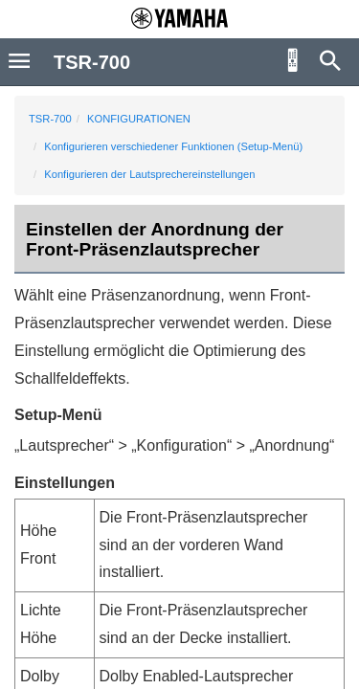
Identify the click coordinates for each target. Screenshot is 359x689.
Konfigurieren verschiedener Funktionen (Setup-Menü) (173, 146)
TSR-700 (50, 118)
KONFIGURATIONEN (139, 118)
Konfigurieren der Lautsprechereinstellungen (149, 174)
